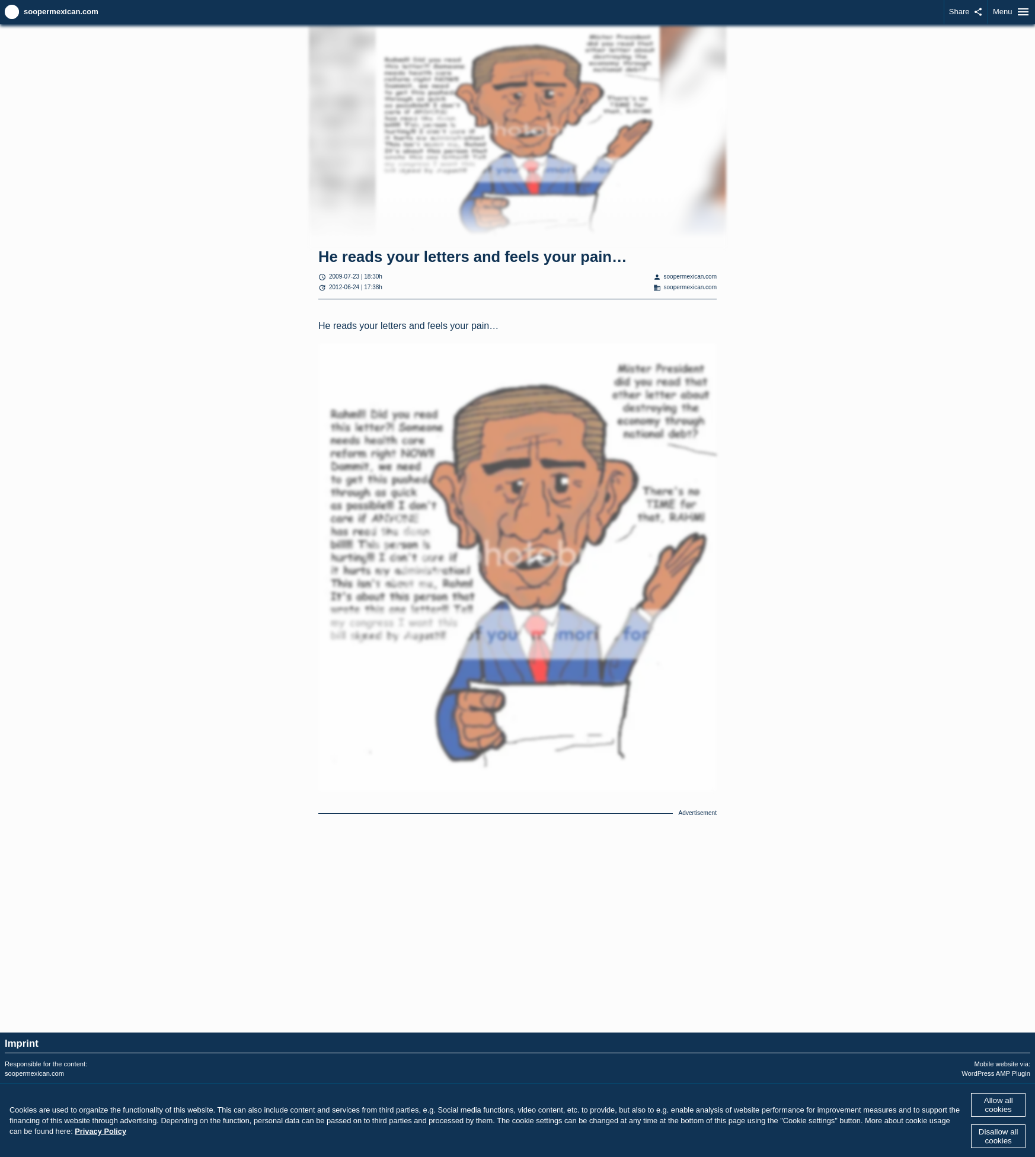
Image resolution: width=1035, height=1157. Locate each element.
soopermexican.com (61, 11)
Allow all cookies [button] (998, 1105)
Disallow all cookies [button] (998, 1136)
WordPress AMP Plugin (995, 1073)
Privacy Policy (100, 1131)
